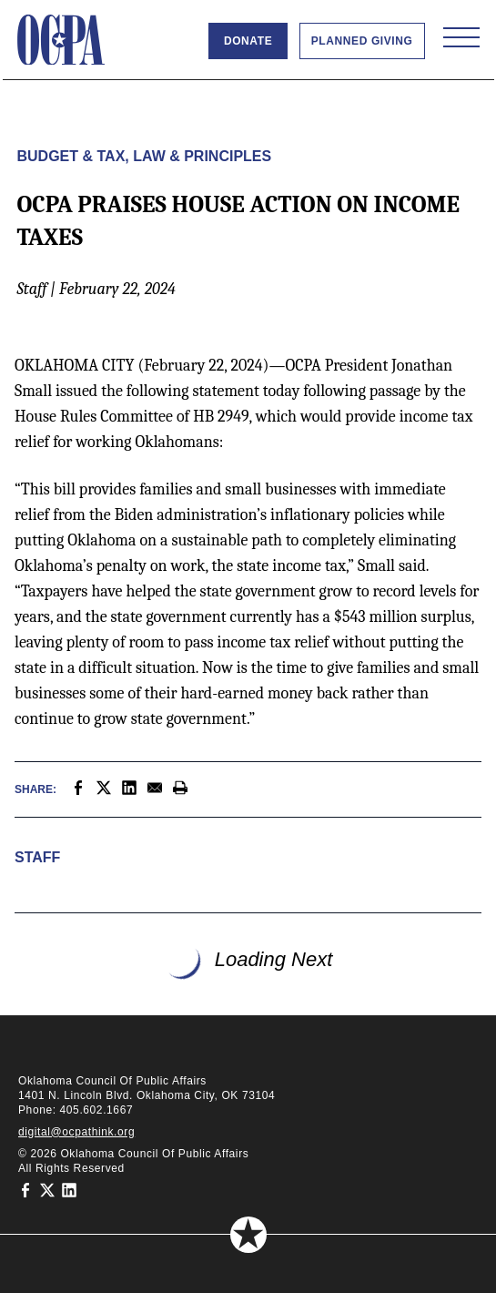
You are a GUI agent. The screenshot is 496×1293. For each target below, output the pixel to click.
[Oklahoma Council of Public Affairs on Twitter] (47, 1190)
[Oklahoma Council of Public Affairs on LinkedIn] (69, 1190)
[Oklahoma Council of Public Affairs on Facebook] (25, 1190)
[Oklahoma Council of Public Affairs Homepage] (61, 40)
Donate (248, 41)
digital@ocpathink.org (76, 1131)
